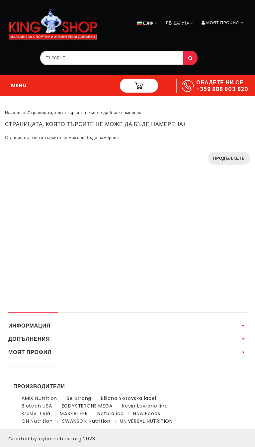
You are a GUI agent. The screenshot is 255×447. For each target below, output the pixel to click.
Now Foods (146, 413)
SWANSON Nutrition (86, 421)
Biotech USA (37, 406)
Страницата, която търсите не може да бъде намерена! (85, 112)
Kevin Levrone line (145, 406)
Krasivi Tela (36, 413)
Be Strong (79, 398)
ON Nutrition (37, 421)
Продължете (229, 158)
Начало (13, 112)
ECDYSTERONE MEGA (87, 406)
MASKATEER (74, 413)
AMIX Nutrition (39, 398)
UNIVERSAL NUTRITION (146, 421)
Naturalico (110, 413)
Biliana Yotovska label (128, 398)
